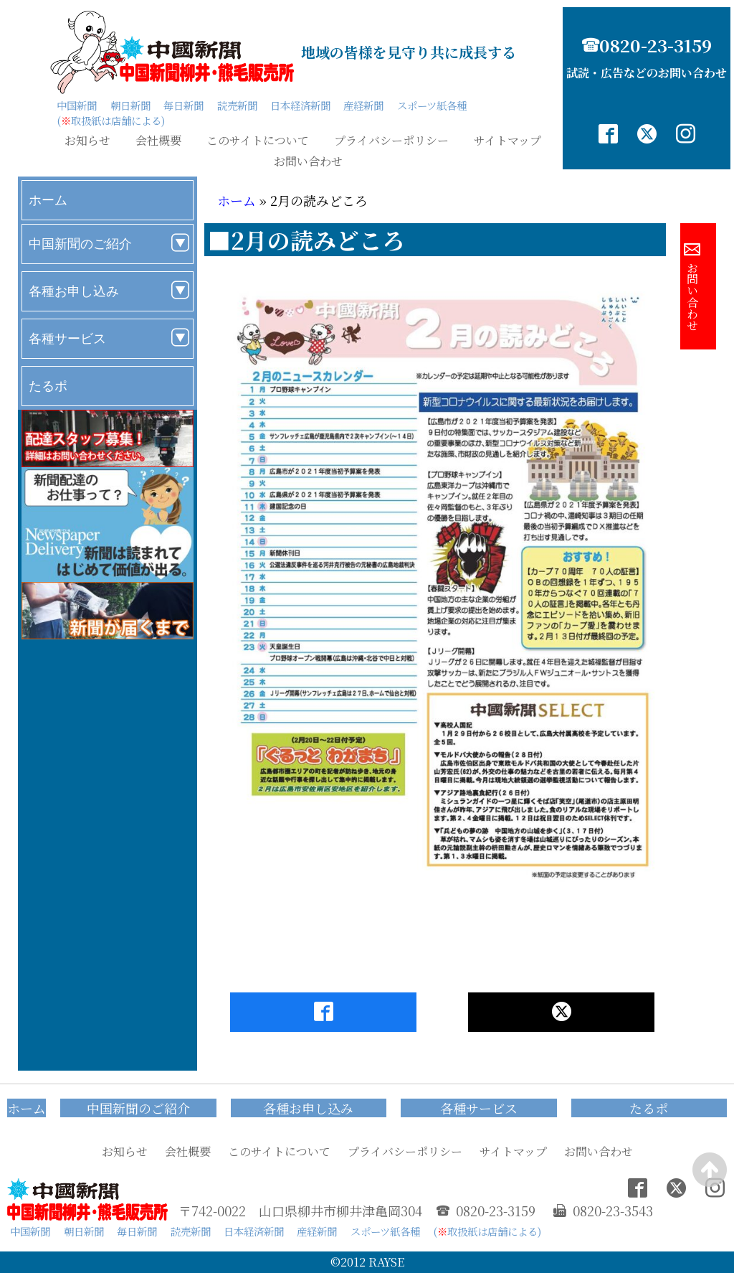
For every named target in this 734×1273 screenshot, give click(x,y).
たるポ (48, 385)
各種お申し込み (74, 291)
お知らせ (87, 140)
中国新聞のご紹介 (80, 243)
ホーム (48, 199)
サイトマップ (507, 140)
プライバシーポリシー (391, 140)
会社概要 (158, 140)
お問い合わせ (308, 161)
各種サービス (67, 338)
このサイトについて (257, 140)
